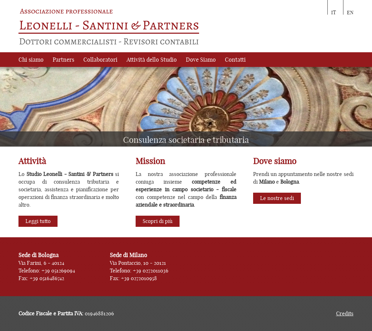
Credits (345, 313)
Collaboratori (100, 59)
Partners (63, 59)
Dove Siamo (201, 59)
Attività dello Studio (152, 59)
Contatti (235, 59)
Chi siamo (31, 59)
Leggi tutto (38, 221)
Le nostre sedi (277, 198)
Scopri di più (158, 221)
